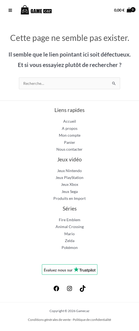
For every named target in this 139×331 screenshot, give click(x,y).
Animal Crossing (70, 226)
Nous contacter (69, 149)
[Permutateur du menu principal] (10, 10)
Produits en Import (69, 198)
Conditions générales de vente (49, 320)
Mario (69, 233)
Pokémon (70, 247)
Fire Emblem (69, 219)
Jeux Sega (70, 191)
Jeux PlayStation (69, 177)
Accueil (69, 121)
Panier (69, 142)
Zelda (69, 240)
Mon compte (69, 135)
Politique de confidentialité (92, 320)
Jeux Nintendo (69, 170)
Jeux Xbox (69, 184)
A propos (69, 128)
